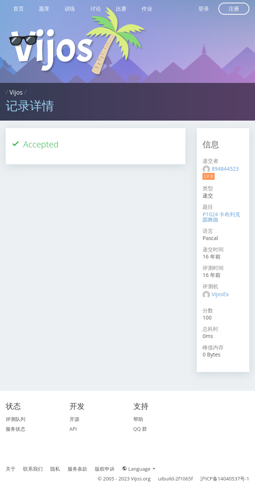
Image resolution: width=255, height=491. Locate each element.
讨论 (95, 8)
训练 (70, 8)
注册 (234, 8)
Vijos (16, 92)
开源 (74, 419)
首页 (18, 8)
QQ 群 (140, 428)
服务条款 (77, 468)
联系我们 (33, 468)
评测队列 (15, 419)
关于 (10, 468)
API (73, 428)
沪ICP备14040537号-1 (224, 478)
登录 (203, 8)
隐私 (55, 468)
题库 (44, 8)
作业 (147, 8)
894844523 (225, 168)
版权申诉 (104, 468)
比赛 (121, 8)
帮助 (138, 419)
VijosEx (220, 294)
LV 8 (208, 176)
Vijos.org (141, 478)
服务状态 (15, 428)
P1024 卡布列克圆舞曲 (221, 217)
